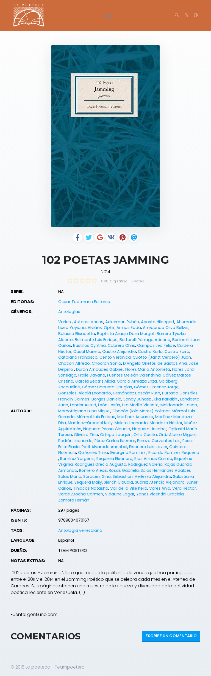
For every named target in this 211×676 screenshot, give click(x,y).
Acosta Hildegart (157, 322)
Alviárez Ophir (101, 327)
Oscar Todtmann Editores (84, 301)
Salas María (69, 476)
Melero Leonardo (131, 423)
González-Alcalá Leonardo (84, 393)
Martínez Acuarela (135, 416)
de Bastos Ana (172, 363)
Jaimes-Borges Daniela (98, 399)
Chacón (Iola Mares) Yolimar (141, 411)
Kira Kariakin (166, 399)
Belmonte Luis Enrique (96, 339)
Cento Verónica (115, 357)
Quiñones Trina (93, 452)
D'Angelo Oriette (139, 363)
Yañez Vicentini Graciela (160, 494)
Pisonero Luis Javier (148, 446)
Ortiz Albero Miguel (177, 434)
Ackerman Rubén (122, 322)
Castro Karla (150, 351)
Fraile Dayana (91, 375)
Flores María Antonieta (147, 369)
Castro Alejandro (119, 351)
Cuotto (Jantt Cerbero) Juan (162, 357)
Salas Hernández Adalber (165, 470)
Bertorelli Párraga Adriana (145, 339)
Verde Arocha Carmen (80, 494)
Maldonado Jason (178, 405)
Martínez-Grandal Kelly (90, 423)
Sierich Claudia (118, 482)
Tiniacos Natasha (90, 488)
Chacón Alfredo (74, 363)
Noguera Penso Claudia (106, 429)
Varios (65, 322)
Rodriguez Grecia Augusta (100, 464)
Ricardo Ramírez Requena (173, 452)
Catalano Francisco (78, 357)
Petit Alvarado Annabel (104, 446)
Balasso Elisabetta (76, 333)
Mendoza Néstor (166, 423)
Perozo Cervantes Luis (159, 440)
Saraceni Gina (97, 476)
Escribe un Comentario (171, 636)
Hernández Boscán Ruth (136, 393)
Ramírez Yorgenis (77, 458)
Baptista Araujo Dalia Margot (126, 333)
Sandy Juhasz (137, 399)
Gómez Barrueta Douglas (107, 387)
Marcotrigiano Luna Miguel (84, 411)
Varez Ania (159, 488)
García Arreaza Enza (137, 381)
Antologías (69, 311)
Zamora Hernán (73, 500)
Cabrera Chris (121, 345)
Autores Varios (88, 322)
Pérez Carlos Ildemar (115, 440)
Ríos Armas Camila (153, 458)
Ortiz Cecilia (145, 434)
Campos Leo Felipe (156, 345)
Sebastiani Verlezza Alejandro (142, 476)
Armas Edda (128, 327)
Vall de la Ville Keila (128, 488)
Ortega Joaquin (116, 434)
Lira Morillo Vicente (140, 405)
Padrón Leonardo (75, 440)
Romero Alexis (93, 470)
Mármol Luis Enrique (96, 416)
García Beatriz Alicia (95, 381)
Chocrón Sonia (106, 363)
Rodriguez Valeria (145, 464)
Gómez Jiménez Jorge (156, 387)
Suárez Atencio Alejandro (160, 482)
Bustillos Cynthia (89, 345)
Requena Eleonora (114, 458)
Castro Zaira (177, 351)
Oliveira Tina (86, 434)
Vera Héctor (184, 488)
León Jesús (109, 405)
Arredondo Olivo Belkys (165, 327)
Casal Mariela (86, 351)
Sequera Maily (88, 482)
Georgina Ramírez (128, 452)
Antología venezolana (80, 530)
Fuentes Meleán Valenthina (134, 375)
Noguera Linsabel (149, 429)
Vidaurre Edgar (119, 494)
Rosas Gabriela (124, 470)
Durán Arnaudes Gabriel (99, 369)
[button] (195, 15)
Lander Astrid (83, 405)
